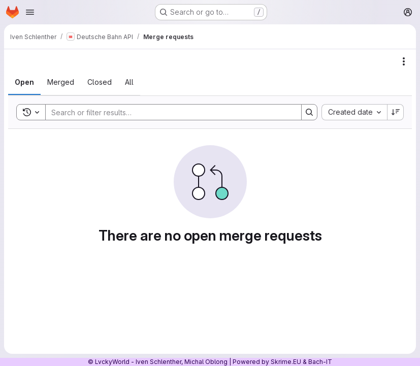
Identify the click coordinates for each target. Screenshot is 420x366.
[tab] (24, 82)
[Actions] (404, 61)
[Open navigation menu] (30, 12)
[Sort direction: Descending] (395, 112)
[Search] (168, 112)
